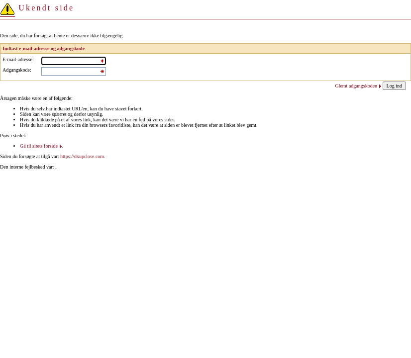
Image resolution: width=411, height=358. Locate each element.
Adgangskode (16, 70)
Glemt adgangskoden (356, 86)
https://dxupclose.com (82, 156)
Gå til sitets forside (39, 146)
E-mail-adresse (17, 59)
